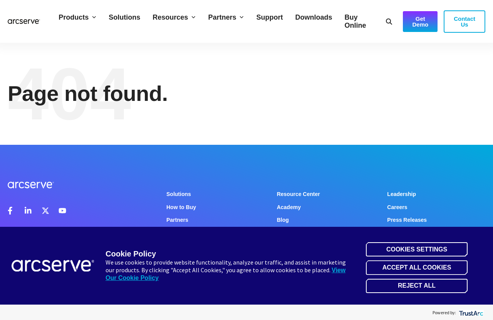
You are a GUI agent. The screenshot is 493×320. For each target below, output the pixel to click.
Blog (283, 220)
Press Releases (407, 220)
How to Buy (181, 207)
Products (77, 17)
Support (269, 17)
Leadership (401, 194)
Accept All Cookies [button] (416, 267)
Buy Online (355, 21)
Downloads (313, 17)
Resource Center (298, 194)
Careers (397, 207)
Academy (289, 207)
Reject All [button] (417, 285)
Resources (174, 17)
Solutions (124, 17)
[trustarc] (470, 312)
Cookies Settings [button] (416, 249)
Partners (226, 17)
